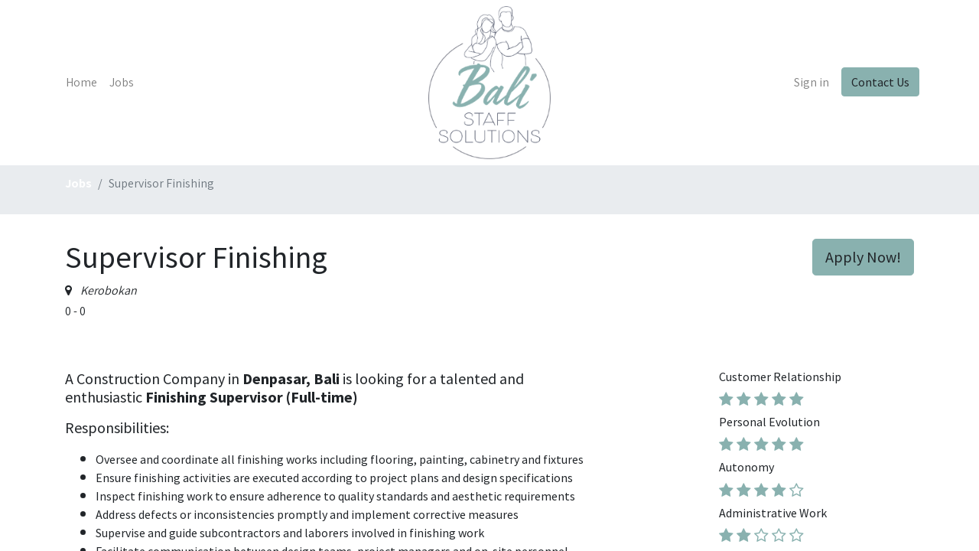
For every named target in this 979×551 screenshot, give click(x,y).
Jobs (78, 183)
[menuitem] (87, 82)
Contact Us (875, 82)
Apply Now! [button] (863, 256)
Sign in (806, 82)
